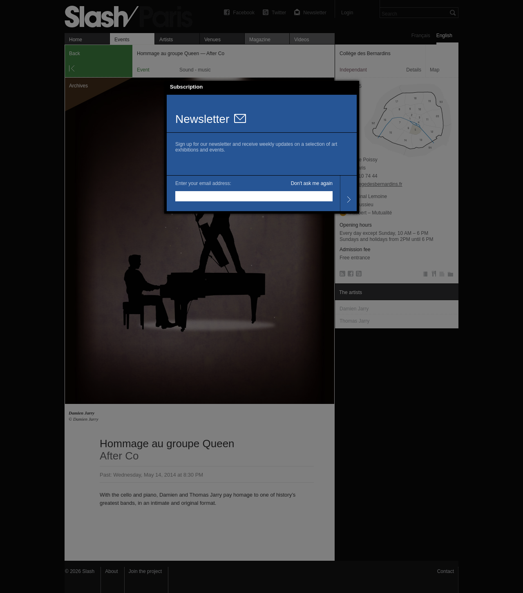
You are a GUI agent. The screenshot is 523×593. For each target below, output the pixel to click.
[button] (353, 87)
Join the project (145, 571)
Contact (445, 571)
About (111, 571)
